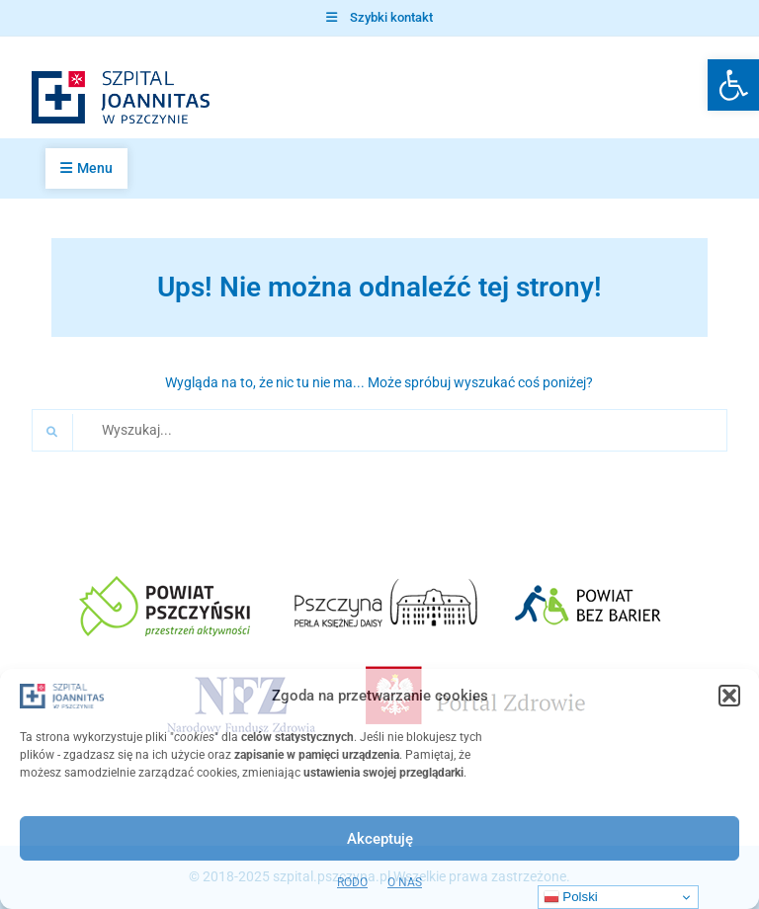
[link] (733, 85)
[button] (729, 695)
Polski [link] (571, 897)
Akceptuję (380, 839)
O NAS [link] (404, 882)
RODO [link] (352, 882)
